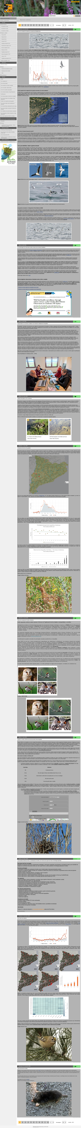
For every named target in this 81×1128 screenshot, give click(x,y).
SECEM (28, 1079)
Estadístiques (3, 75)
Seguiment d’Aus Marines (68, 218)
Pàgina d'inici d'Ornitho (5, 18)
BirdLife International (49, 215)
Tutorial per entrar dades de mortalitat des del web (28, 287)
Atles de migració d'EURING (52, 923)
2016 (39, 1070)
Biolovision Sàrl (36, 1126)
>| (47, 25)
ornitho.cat (65, 281)
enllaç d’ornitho (40, 211)
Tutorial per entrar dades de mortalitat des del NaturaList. (29, 289)
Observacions (3, 24)
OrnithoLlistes (41, 495)
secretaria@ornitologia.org (38, 909)
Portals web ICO (75, 1)
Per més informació (21, 911)
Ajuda (2, 66)
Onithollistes (46, 86)
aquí (29, 275)
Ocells (2, 123)
